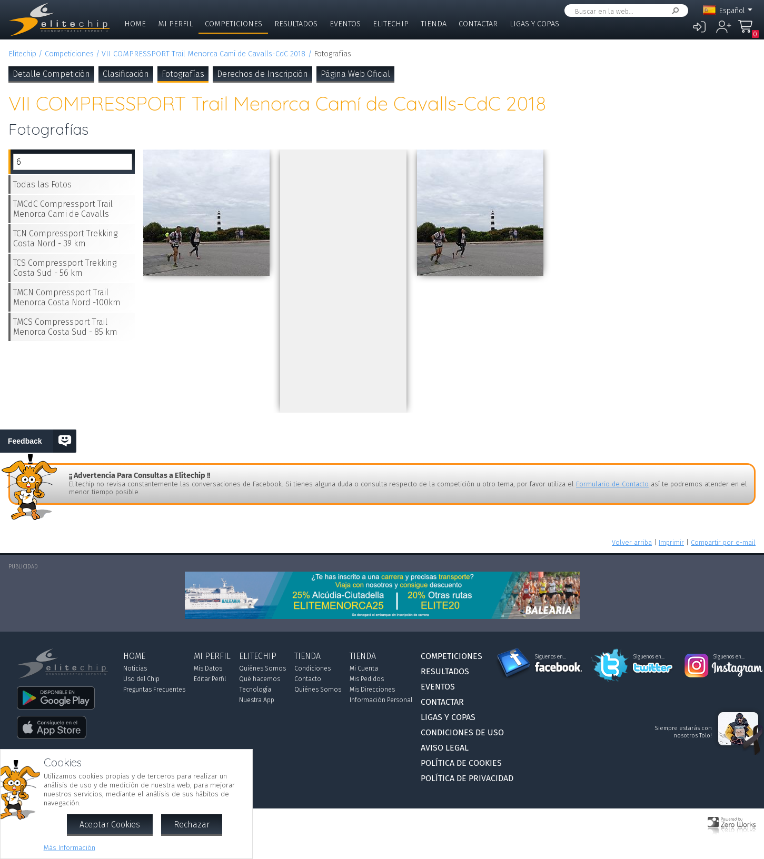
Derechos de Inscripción (262, 74)
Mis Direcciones (372, 689)
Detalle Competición (51, 74)
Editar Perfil (210, 679)
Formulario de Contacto (612, 484)
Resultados (295, 23)
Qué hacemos (259, 679)
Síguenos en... (550, 657)
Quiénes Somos (262, 668)
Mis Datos (208, 668)
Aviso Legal (445, 748)
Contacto (307, 679)
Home (135, 23)
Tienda (434, 23)
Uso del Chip (141, 679)
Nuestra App (256, 700)
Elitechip (391, 23)
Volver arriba (632, 542)
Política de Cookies (461, 763)
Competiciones (233, 23)
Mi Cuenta (364, 668)
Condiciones (312, 668)
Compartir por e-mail (723, 542)
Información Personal (381, 700)
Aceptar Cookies (110, 825)
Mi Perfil (175, 23)
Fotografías (183, 74)
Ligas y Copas (534, 23)
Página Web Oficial (355, 74)
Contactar (478, 23)
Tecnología (255, 689)
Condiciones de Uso (462, 732)
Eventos (345, 23)
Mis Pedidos (367, 679)
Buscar (673, 11)
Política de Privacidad (467, 778)
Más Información (69, 847)
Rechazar (192, 825)
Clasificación (126, 74)
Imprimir (671, 542)
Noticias (135, 668)
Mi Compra (748, 31)
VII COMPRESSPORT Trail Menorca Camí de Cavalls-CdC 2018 (203, 53)
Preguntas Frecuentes (154, 689)
